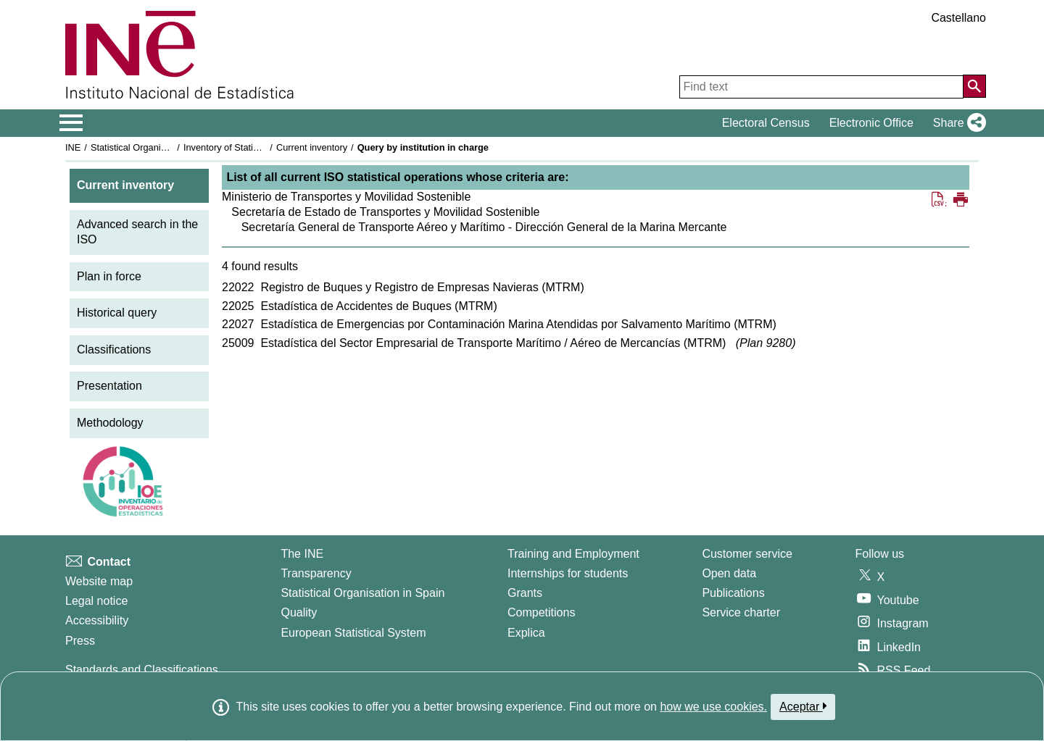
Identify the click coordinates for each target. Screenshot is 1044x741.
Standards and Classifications (141, 669)
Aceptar (802, 706)
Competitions (541, 612)
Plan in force (109, 276)
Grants (525, 593)
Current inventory (311, 147)
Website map (99, 581)
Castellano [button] (958, 18)
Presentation (109, 386)
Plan (766, 343)
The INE (302, 554)
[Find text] (821, 87)
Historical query (117, 312)
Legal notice (96, 601)
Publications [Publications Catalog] (733, 593)
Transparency (316, 573)
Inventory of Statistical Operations (252, 147)
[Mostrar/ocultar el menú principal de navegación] (71, 123)
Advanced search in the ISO (137, 232)
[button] (956, 123)
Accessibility (96, 620)
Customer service (747, 554)
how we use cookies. (713, 706)
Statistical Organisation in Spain (156, 147)
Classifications (114, 349)
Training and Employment (573, 554)
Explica (526, 633)
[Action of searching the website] (974, 86)
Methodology (110, 422)
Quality (299, 612)
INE (72, 147)
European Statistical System (353, 633)
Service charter (741, 612)
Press (80, 641)
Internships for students (568, 573)
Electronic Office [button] (871, 123)
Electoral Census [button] (766, 123)
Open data (729, 573)
